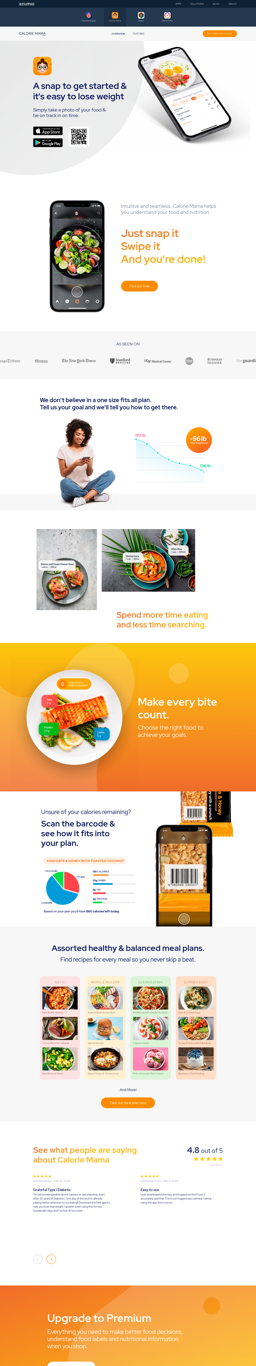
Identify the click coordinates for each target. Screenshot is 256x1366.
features (138, 33)
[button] (38, 1259)
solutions (197, 4)
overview (118, 33)
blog (216, 4)
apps (178, 4)
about (233, 4)
